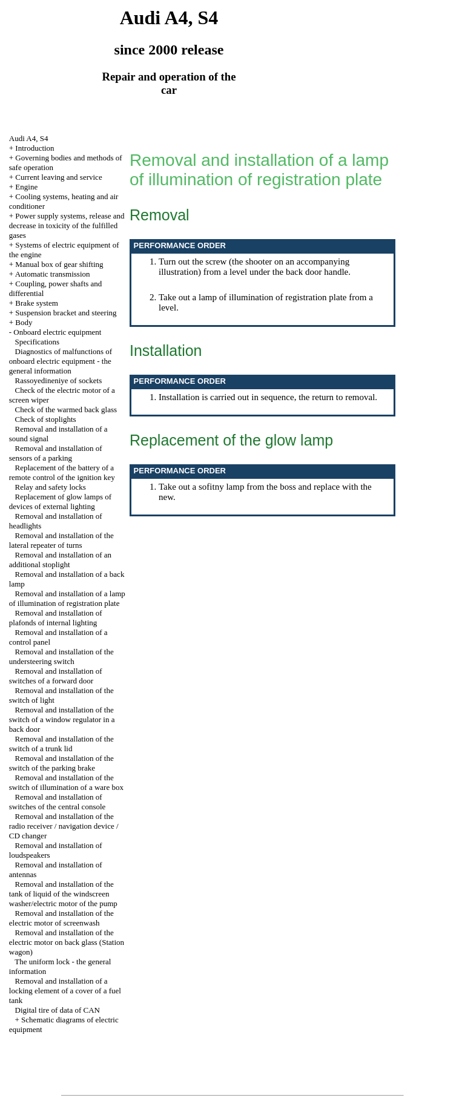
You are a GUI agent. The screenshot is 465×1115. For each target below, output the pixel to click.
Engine (26, 186)
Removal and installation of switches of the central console (57, 801)
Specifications (37, 341)
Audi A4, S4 (28, 138)
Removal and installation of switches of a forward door (55, 675)
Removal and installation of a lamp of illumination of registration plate (67, 598)
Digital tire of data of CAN (57, 1010)
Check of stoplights (45, 419)
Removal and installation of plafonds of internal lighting (55, 617)
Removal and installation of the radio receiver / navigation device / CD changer (64, 826)
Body (23, 322)
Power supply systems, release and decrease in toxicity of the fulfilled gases (67, 225)
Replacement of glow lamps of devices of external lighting (60, 501)
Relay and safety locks (50, 487)
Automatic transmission (52, 273)
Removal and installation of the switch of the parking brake (61, 763)
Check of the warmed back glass (66, 409)
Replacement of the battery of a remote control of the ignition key (62, 472)
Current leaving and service (58, 177)
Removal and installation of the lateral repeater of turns (61, 540)
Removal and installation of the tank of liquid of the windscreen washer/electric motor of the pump (63, 894)
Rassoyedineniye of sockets (58, 380)
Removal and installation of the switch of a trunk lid (61, 743)
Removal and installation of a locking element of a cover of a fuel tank (65, 990)
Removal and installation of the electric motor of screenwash (61, 918)
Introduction (34, 148)
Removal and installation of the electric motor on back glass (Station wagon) (66, 942)
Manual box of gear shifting (59, 264)
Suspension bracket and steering (65, 312)
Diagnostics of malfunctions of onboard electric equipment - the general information (60, 361)
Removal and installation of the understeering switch (61, 656)
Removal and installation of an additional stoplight (60, 559)
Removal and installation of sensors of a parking (55, 453)
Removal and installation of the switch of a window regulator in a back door (62, 719)
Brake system (36, 303)
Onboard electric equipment (57, 332)
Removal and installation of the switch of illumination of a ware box (66, 782)
